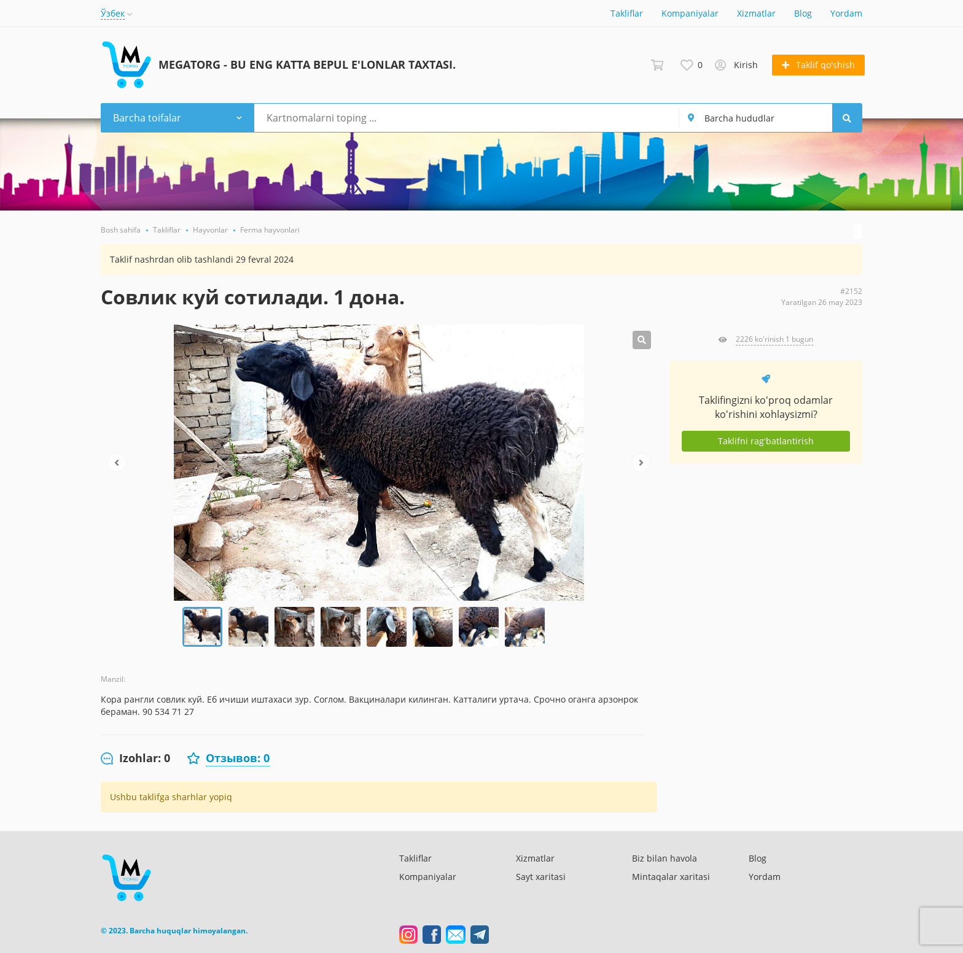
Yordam (846, 13)
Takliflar (626, 13)
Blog (803, 13)
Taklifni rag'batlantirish (766, 441)
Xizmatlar (756, 13)
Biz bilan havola (664, 858)
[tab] (135, 758)
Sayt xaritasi (541, 876)
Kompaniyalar (690, 13)
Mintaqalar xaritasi (671, 876)
